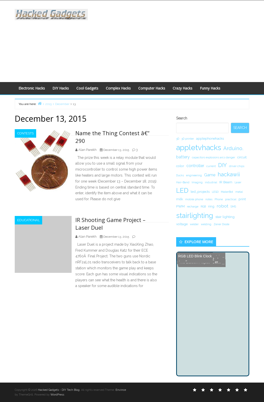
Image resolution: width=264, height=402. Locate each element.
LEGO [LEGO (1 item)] (215, 191)
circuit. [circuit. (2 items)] (242, 157)
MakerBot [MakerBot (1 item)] (227, 191)
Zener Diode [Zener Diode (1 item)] (221, 224)
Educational (28, 220)
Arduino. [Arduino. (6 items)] (233, 148)
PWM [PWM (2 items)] (180, 206)
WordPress (57, 394)
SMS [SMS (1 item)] (233, 206)
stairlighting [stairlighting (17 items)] (194, 215)
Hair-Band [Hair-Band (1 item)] (182, 182)
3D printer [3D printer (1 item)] (187, 138)
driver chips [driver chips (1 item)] (236, 166)
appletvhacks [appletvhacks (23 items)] (198, 147)
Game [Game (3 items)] (209, 175)
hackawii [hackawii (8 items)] (229, 174)
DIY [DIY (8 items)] (222, 165)
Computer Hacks (151, 88)
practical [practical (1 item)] (230, 199)
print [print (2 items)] (242, 199)
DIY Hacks (60, 88)
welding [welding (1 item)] (206, 224)
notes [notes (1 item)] (208, 199)
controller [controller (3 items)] (195, 165)
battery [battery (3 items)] (183, 157)
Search (181, 118)
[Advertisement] (179, 40)
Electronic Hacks (31, 88)
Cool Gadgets (87, 88)
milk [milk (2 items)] (179, 199)
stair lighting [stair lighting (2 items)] (225, 217)
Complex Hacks (118, 88)
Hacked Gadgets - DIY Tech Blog (59, 390)
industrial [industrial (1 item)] (211, 182)
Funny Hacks (210, 88)
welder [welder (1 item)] (194, 224)
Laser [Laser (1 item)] (238, 182)
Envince (121, 390)
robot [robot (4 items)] (222, 205)
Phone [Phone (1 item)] (219, 199)
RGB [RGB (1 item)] (203, 206)
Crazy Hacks (182, 88)
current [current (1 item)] (211, 166)
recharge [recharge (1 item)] (192, 206)
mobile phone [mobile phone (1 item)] (194, 199)
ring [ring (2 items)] (211, 206)
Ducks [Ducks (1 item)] (180, 175)
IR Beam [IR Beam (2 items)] (225, 182)
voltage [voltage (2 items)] (182, 224)
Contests (25, 133)
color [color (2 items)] (180, 166)
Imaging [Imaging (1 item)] (197, 182)
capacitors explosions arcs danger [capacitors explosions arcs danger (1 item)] (213, 157)
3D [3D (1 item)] (177, 138)
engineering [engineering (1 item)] (194, 175)
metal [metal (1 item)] (239, 191)
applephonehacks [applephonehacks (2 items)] (210, 138)
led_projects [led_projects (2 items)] (200, 192)
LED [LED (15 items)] (182, 190)
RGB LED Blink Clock (195, 256)
